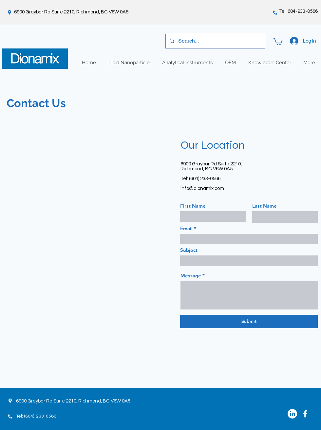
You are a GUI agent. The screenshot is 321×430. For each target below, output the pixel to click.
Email (186, 228)
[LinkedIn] (292, 414)
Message (190, 275)
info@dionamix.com (202, 188)
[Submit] (249, 321)
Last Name (264, 205)
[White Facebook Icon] (305, 414)
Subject (189, 250)
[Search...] (214, 41)
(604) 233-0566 (204, 178)
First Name (193, 205)
